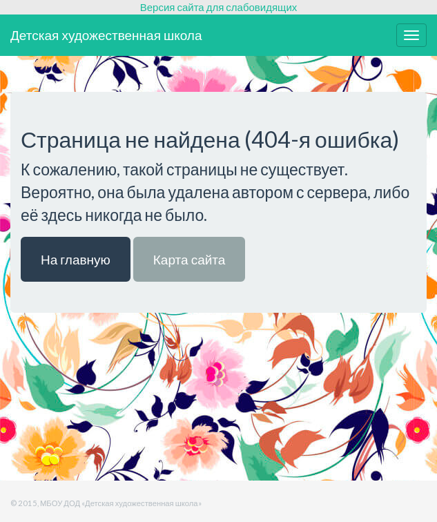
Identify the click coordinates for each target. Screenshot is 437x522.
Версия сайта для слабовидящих (219, 7)
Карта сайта (189, 259)
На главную (75, 259)
